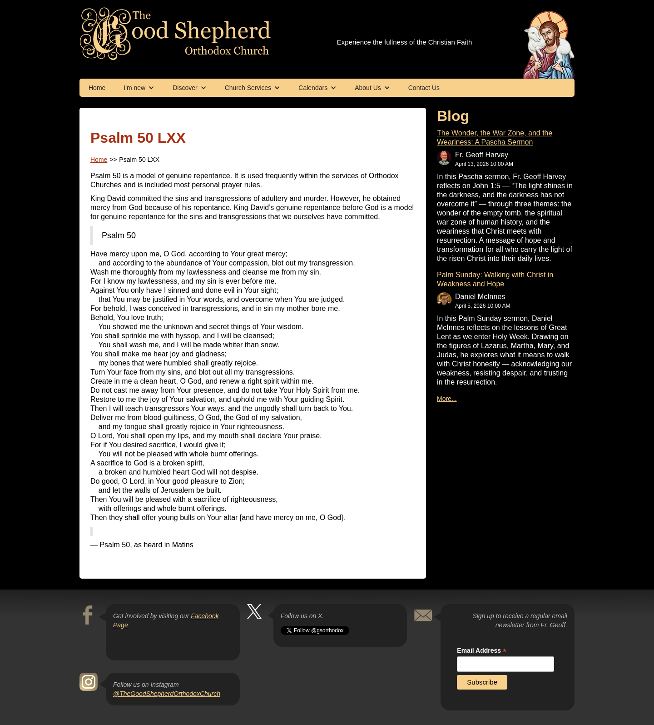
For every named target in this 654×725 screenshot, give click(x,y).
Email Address (481, 650)
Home (97, 87)
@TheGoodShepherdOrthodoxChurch (166, 693)
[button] (139, 88)
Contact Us (424, 87)
